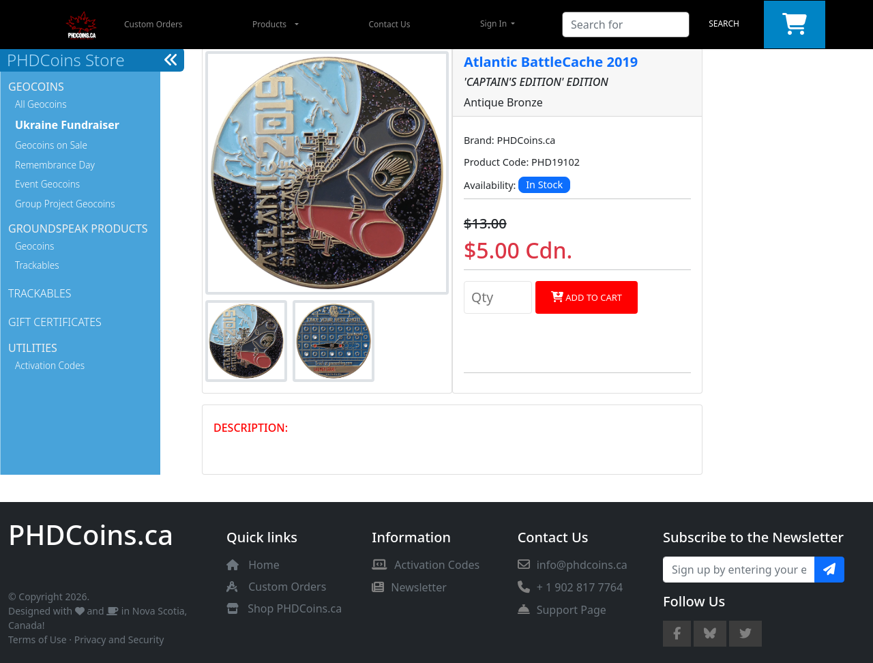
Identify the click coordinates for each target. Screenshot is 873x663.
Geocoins (34, 245)
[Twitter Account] (745, 633)
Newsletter (409, 587)
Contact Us (389, 24)
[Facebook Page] (677, 633)
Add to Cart (586, 297)
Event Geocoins (47, 183)
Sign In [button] (494, 23)
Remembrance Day (55, 164)
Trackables (37, 265)
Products (269, 24)
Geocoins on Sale (51, 144)
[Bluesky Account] (710, 633)
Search (724, 23)
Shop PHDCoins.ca (295, 608)
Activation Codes (50, 365)
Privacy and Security (119, 639)
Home (264, 564)
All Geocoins (41, 104)
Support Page (562, 609)
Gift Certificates (55, 321)
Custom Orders (153, 24)
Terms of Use (37, 639)
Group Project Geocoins (65, 203)
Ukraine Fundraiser (67, 124)
